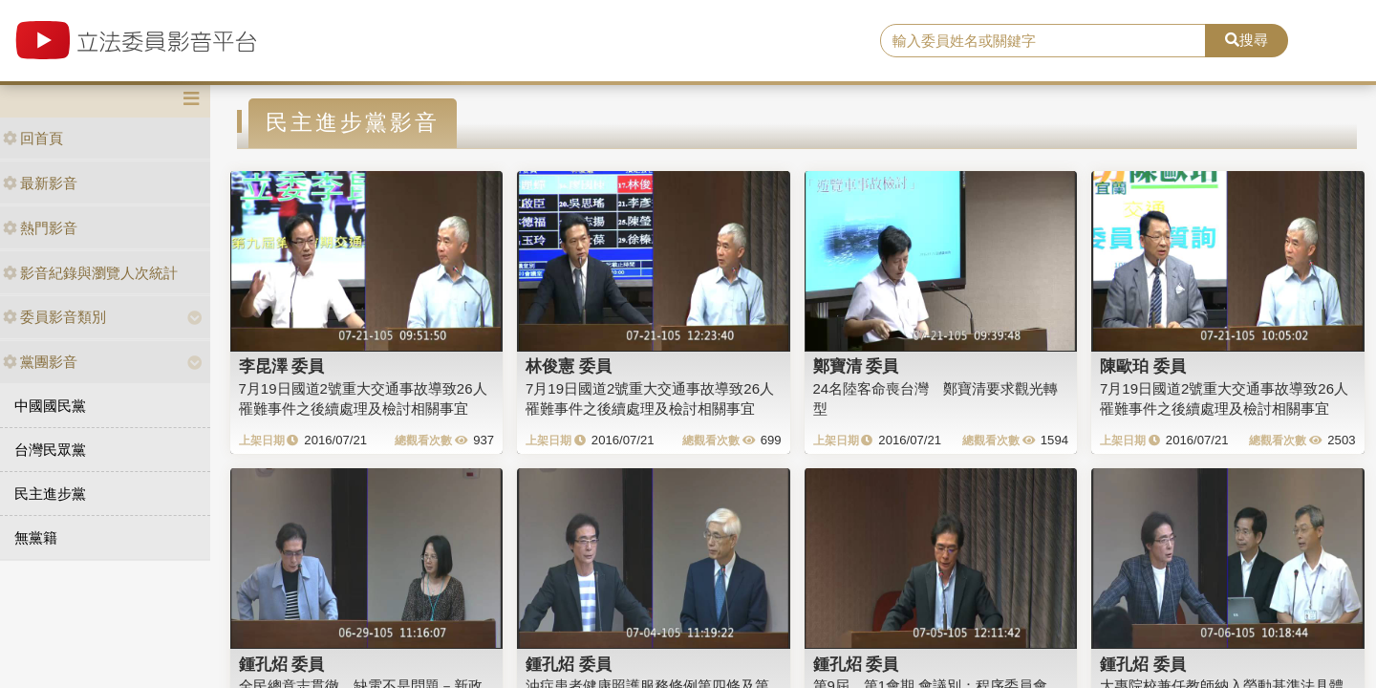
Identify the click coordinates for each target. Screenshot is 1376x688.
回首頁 (33, 138)
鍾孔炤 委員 (282, 664)
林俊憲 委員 (569, 366)
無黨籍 (35, 537)
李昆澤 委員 (282, 366)
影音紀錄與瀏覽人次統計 (90, 273)
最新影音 (40, 183)
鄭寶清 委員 (856, 366)
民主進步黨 (50, 493)
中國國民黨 (50, 406)
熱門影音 (40, 228)
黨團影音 (40, 362)
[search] (1043, 41)
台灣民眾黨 (50, 449)
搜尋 (1246, 40)
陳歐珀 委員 (1143, 366)
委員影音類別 (54, 317)
